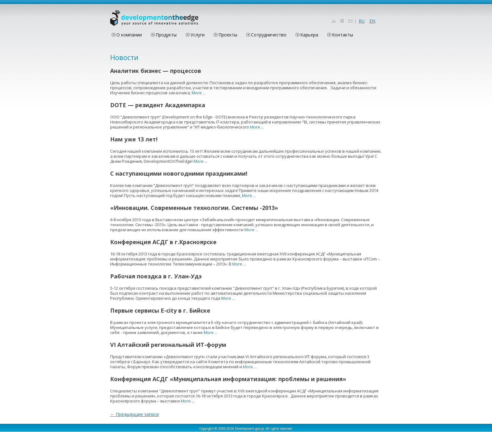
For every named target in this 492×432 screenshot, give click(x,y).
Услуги (197, 35)
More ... (199, 93)
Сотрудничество (268, 35)
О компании (129, 35)
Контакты (342, 35)
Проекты (227, 35)
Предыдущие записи (134, 414)
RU (362, 21)
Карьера (309, 35)
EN (372, 21)
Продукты (166, 35)
